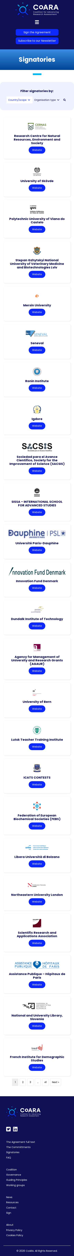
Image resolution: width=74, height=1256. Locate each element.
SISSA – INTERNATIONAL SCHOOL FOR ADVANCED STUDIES (37, 503)
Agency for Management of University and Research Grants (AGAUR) (37, 660)
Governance (13, 1174)
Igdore (37, 419)
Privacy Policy (14, 1230)
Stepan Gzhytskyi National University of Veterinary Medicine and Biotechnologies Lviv (37, 263)
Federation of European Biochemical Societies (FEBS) (37, 817)
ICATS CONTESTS (37, 777)
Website (37, 150)
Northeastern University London (37, 895)
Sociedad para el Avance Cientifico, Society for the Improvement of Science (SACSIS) (37, 460)
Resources (12, 1202)
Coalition (11, 1169)
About (9, 1225)
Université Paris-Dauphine (37, 543)
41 (45, 1082)
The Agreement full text (20, 1142)
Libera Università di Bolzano (37, 857)
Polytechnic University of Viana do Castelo (37, 221)
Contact (11, 1207)
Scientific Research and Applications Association (37, 934)
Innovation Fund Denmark (37, 581)
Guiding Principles (16, 1180)
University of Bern (37, 702)
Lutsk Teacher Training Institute (37, 739)
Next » (55, 1082)
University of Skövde (37, 181)
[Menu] (37, 22)
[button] (64, 100)
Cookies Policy (14, 1235)
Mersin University (37, 305)
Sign (8, 1213)
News (9, 1197)
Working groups (15, 1185)
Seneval (37, 343)
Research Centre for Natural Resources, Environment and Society (37, 139)
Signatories (12, 1152)
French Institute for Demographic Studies (37, 1059)
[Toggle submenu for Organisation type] (58, 100)
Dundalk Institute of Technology (37, 619)
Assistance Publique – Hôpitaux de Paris (37, 976)
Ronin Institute (37, 381)
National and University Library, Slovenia (37, 1017)
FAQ (8, 1157)
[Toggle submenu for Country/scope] (29, 100)
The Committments (18, 1147)
